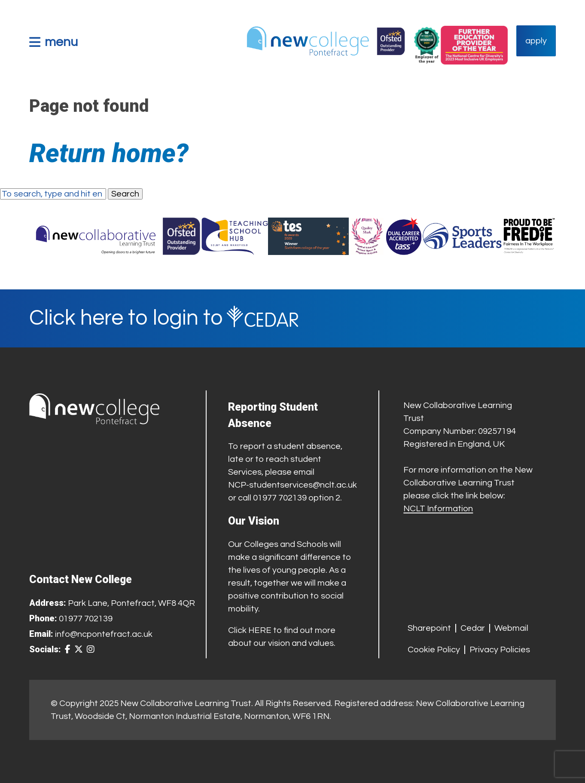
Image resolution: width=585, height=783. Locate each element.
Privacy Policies (499, 649)
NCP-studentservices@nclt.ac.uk (292, 485)
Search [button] (125, 194)
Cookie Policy (434, 649)
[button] (53, 42)
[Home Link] (325, 41)
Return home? (109, 153)
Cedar (472, 628)
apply (536, 41)
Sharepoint (429, 628)
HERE (259, 630)
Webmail (511, 628)
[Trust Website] (96, 236)
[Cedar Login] (292, 318)
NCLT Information (438, 508)
